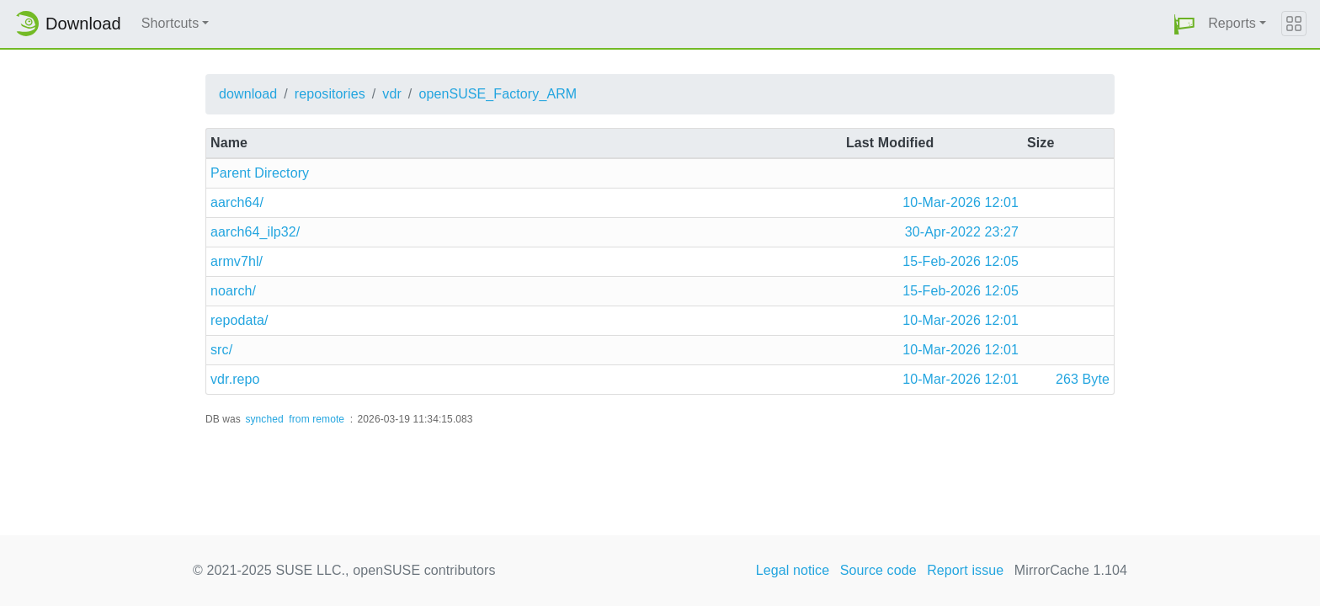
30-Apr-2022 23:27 (962, 232)
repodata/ (239, 320)
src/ (221, 350)
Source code (878, 570)
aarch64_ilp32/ (255, 232)
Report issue (965, 570)
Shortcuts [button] (170, 23)
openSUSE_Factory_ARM (497, 94)
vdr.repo (235, 379)
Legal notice (793, 570)
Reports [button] (1232, 23)
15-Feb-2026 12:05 (960, 261)
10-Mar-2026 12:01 (960, 202)
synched (264, 419)
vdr (392, 94)
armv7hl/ (236, 261)
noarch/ (233, 291)
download (248, 94)
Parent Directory (259, 173)
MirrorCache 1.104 (1070, 570)
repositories (330, 94)
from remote (316, 419)
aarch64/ (236, 202)
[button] (1184, 24)
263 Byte (1083, 379)
